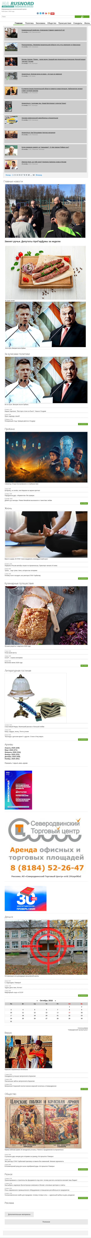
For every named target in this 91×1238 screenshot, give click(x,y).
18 (23, 1015)
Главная (18, 23)
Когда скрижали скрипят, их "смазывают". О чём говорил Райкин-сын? (45, 147)
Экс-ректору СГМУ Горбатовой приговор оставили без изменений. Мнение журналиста (34, 1161)
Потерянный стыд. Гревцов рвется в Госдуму (20, 421)
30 (82, 1018)
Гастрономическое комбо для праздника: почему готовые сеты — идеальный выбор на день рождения (40, 1195)
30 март (6, 568)
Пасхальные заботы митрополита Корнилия (20, 1081)
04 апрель (7, 1188)
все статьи (84, 665)
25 (23, 1018)
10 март (6, 488)
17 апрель (7, 1074)
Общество (51, 23)
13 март (6, 985)
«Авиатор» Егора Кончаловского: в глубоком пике (21, 484)
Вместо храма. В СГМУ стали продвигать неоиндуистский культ (26, 559)
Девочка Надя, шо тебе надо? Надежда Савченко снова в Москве (44, 162)
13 (46, 1012)
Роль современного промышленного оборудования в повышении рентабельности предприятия (37, 1190)
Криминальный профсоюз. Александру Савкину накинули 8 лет (43, 30)
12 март (6, 990)
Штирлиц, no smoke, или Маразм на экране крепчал (22, 490)
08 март (6, 734)
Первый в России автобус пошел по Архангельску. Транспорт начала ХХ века (31, 565)
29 (69, 1018)
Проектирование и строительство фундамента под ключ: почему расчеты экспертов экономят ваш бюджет (41, 1180)
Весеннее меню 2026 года (13, 662)
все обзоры (84, 503)
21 (58, 1015)
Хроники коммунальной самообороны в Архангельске (40, 118)
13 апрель (7, 1178)
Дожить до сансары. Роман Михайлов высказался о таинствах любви (28, 500)
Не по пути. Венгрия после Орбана (16, 404)
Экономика (40, 23)
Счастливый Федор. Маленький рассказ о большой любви (24, 726)
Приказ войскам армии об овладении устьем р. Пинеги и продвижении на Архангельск (34, 1150)
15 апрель (7, 1079)
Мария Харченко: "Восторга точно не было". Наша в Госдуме (25, 411)
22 (69, 1015)
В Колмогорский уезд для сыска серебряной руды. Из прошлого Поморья (29, 1166)
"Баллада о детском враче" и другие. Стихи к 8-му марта (24, 736)
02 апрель (7, 724)
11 (23, 1012)
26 (35, 1018)
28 (58, 1018)
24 (11, 1018)
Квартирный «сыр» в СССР (14, 992)
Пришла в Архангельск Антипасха (16, 1069)
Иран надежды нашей (12, 416)
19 (35, 1015)
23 (82, 1015)
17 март (6, 573)
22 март (6, 1164)
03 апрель (7, 1193)
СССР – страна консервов (14, 658)
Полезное (46, 1222)
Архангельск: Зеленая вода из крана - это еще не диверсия (42, 74)
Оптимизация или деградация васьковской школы (22, 976)
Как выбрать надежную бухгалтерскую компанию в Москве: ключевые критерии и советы (35, 1185)
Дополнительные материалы (19, 1214)
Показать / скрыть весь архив (16, 763)
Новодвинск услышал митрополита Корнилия (20, 1076)
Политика (29, 23)
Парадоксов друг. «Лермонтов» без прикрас (19, 495)
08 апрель (7, 563)
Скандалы (77, 23)
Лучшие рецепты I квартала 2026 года (18, 646)
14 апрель (7, 1084)
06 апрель (7, 409)
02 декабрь (7, 498)
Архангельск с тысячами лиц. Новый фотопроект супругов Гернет (44, 103)
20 (46, 1015)
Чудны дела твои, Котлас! (13, 987)
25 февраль (7, 419)
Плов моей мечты (11, 653)
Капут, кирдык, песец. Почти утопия (17, 731)
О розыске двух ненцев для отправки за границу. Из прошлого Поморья (29, 1156)
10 (29, 175)
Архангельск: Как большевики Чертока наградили (38, 132)
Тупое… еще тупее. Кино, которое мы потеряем (21, 570)
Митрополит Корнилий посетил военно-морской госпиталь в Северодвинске (30, 1086)
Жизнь (87, 23)
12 (35, 1012)
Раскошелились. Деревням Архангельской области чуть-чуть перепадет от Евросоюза (51, 45)
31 (11, 1021)
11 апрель (7, 1183)
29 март (6, 1154)
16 (34, 175)
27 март (6, 651)
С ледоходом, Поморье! (13, 982)
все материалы (83, 424)
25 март (6, 414)
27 (46, 1018)
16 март (6, 729)
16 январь (7, 493)
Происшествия (64, 23)
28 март (6, 980)
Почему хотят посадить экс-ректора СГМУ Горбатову (23, 575)
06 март (6, 660)
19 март (6, 656)
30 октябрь (25, 134)
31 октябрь (25, 32)
